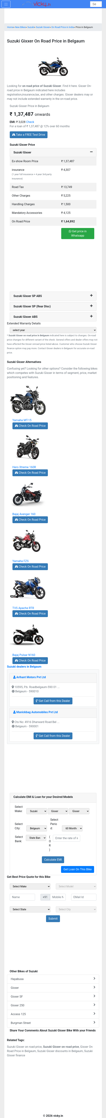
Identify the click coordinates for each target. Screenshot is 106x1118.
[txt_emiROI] (66, 838)
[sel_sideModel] (76, 886)
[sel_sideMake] (30, 886)
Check (30, 122)
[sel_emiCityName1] (36, 828)
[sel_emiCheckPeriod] (72, 828)
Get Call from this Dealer (53, 701)
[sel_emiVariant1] (79, 811)
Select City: (19, 826)
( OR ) (50, 843)
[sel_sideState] (30, 909)
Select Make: (19, 809)
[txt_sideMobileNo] (58, 897)
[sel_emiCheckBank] (36, 838)
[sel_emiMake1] (36, 811)
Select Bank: (19, 839)
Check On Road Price (30, 425)
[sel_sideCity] (76, 909)
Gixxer (53, 987)
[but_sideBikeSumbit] (53, 918)
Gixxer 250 (53, 1005)
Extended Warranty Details (24, 323)
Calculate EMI (53, 859)
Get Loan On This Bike (77, 869)
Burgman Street (53, 1023)
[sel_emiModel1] (58, 811)
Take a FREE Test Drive (28, 134)
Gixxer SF (53, 996)
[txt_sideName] (22, 897)
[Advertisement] (53, 266)
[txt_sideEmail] (83, 897)
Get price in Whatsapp (77, 233)
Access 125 (53, 1014)
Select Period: (54, 824)
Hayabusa (53, 979)
